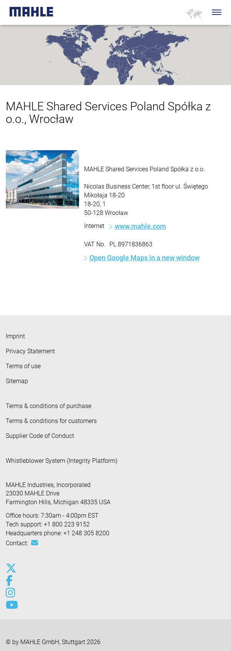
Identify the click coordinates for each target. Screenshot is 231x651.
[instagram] (10, 592)
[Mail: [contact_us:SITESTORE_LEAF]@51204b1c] (35, 543)
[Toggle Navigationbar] (217, 12)
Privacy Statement (30, 351)
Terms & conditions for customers (51, 421)
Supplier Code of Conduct (40, 435)
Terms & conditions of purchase (48, 406)
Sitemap (17, 381)
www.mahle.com (140, 226)
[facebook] (10, 580)
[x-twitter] (10, 568)
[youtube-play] (10, 605)
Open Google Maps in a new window (144, 258)
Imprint (15, 336)
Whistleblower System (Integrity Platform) (61, 460)
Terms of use (23, 366)
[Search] (205, 12)
